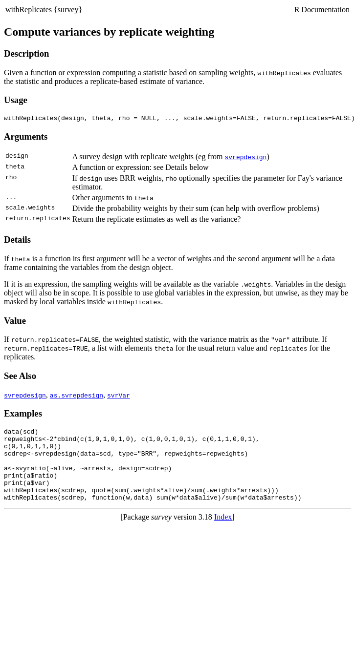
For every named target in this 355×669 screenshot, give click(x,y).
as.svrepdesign (76, 396)
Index (223, 533)
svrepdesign (246, 158)
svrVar (118, 396)
